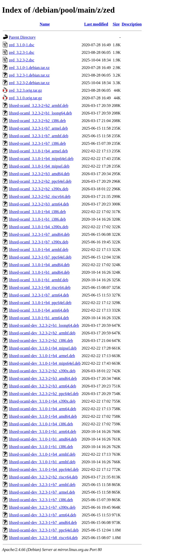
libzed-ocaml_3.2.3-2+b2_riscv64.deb (39, 196)
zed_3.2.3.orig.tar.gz (25, 90)
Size (116, 24)
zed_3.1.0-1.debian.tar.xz (29, 67)
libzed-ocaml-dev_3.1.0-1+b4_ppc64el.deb (44, 469)
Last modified (96, 24)
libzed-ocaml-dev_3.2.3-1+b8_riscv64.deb (43, 538)
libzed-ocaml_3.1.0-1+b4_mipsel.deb (39, 166)
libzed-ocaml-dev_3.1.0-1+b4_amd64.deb (43, 416)
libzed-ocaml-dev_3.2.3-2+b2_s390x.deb (42, 371)
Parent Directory (22, 37)
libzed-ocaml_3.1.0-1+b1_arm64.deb (39, 318)
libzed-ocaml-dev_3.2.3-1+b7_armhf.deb (42, 484)
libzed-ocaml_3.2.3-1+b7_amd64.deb (39, 234)
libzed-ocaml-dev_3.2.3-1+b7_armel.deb (42, 492)
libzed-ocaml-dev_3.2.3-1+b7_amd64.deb (43, 522)
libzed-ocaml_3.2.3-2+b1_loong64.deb (40, 113)
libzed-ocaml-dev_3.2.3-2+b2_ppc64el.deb (44, 393)
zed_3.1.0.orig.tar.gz (25, 98)
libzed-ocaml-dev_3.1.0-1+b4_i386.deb (41, 424)
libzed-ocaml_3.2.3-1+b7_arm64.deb (39, 295)
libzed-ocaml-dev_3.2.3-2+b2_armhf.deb (42, 333)
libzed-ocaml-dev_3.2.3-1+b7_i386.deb (41, 500)
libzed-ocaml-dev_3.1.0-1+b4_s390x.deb (42, 401)
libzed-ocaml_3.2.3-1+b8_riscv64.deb (39, 287)
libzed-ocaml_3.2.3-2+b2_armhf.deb (38, 105)
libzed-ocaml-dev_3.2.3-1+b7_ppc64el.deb (44, 530)
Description (132, 24)
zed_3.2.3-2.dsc (21, 60)
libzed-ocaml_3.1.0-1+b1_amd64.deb (39, 272)
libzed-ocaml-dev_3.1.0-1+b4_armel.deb (42, 356)
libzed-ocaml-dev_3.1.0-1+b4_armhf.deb (42, 454)
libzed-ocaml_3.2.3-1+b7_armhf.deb (38, 136)
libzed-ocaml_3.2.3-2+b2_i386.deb (37, 121)
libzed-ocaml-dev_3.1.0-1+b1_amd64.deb (43, 439)
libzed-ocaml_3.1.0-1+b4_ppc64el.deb (40, 303)
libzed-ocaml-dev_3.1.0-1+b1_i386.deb (41, 447)
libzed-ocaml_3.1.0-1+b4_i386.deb (37, 212)
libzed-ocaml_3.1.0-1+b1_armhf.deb (38, 280)
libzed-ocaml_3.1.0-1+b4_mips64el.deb (41, 158)
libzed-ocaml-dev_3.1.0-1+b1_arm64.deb (42, 431)
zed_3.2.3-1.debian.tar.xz (29, 75)
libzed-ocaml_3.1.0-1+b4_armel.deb (38, 151)
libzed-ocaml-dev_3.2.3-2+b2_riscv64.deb (43, 477)
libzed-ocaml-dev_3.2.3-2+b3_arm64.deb (42, 386)
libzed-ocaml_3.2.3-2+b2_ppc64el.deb (40, 181)
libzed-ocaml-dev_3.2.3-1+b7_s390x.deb (42, 507)
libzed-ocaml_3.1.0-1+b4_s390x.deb (38, 227)
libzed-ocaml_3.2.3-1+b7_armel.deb (38, 128)
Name (45, 24)
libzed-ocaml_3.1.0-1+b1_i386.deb (37, 219)
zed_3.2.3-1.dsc (21, 52)
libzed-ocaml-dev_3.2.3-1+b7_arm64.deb (42, 515)
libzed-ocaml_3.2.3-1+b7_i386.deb (37, 143)
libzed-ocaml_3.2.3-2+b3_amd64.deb (39, 174)
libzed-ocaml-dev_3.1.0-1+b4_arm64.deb (42, 409)
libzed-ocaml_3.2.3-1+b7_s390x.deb (38, 242)
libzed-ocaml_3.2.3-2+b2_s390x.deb (38, 189)
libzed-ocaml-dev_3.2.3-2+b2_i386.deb (41, 340)
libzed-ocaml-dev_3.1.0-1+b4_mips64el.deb (45, 363)
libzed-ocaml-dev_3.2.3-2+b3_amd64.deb (43, 378)
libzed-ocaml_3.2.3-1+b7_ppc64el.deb (40, 257)
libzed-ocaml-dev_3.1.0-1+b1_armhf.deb (42, 462)
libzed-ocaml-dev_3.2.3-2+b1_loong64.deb (44, 325)
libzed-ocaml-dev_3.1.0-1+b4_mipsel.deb (43, 348)
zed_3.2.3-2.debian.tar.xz (29, 83)
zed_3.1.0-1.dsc (21, 45)
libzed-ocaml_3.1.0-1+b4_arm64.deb (39, 310)
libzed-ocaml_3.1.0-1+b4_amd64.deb (39, 265)
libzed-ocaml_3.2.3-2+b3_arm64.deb (39, 204)
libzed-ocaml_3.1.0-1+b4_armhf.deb (38, 249)
